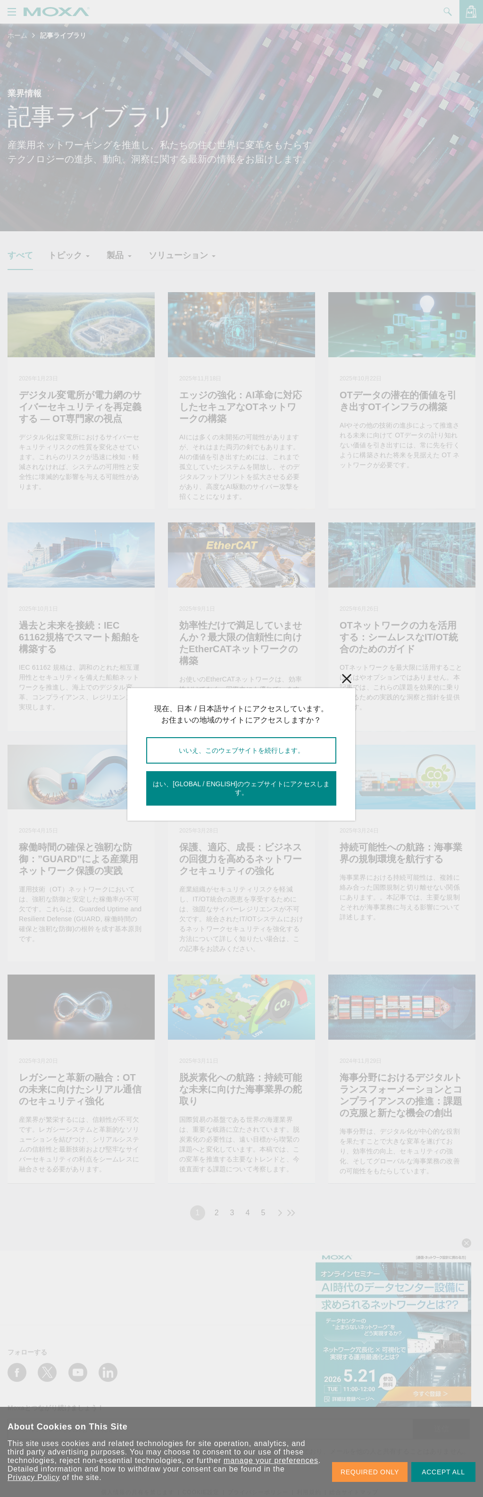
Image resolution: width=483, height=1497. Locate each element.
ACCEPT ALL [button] (443, 1472)
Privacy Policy (34, 1477)
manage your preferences (271, 1460)
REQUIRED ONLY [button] (370, 1472)
